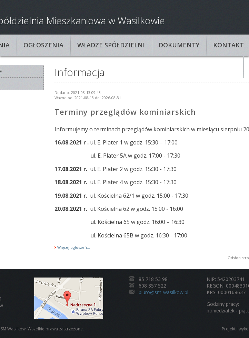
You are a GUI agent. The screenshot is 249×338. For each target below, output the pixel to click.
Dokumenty (179, 45)
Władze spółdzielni (111, 45)
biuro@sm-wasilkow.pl (163, 292)
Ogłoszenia (43, 45)
